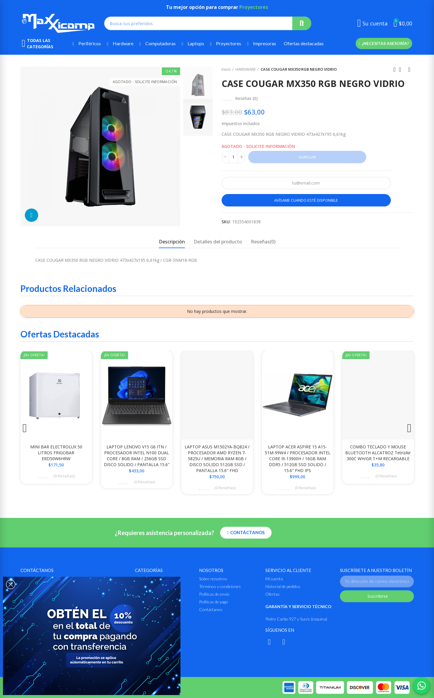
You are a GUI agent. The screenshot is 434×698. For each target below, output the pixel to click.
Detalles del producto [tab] (218, 241)
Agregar (307, 157)
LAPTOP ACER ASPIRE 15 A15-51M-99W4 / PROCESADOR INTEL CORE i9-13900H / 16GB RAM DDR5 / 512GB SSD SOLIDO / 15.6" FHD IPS (297, 458)
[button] (384, 43)
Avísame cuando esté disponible (306, 200)
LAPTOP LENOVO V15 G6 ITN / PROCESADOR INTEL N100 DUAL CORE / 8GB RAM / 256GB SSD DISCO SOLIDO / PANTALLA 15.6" (137, 455)
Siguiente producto (409, 69)
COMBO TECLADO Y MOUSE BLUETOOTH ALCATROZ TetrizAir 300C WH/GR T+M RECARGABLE (378, 452)
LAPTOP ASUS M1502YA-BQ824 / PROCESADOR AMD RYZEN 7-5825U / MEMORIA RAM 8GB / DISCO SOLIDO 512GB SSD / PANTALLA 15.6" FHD (217, 458)
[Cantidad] (233, 157)
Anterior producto (394, 69)
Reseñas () (246, 98)
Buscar (301, 23)
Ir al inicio (402, 69)
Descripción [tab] (172, 241)
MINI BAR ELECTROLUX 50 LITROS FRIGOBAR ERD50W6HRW (56, 452)
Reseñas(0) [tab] (263, 241)
